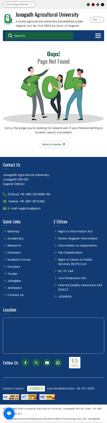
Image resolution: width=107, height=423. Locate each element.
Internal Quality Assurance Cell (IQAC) (80, 287)
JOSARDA (65, 296)
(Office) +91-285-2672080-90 (29, 194)
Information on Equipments (77, 245)
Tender (12, 274)
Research (14, 245)
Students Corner (19, 260)
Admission (14, 288)
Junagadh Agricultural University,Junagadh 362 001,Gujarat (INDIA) (26, 179)
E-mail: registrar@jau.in (24, 208)
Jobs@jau (14, 281)
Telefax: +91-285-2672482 (26, 201)
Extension (14, 253)
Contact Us (15, 295)
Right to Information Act (75, 231)
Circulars (13, 267)
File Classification (70, 253)
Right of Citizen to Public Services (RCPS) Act (75, 262)
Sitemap (13, 231)
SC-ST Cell (65, 271)
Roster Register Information (78, 238)
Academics (15, 238)
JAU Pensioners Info (72, 278)
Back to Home (53, 144)
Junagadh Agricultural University (43, 408)
